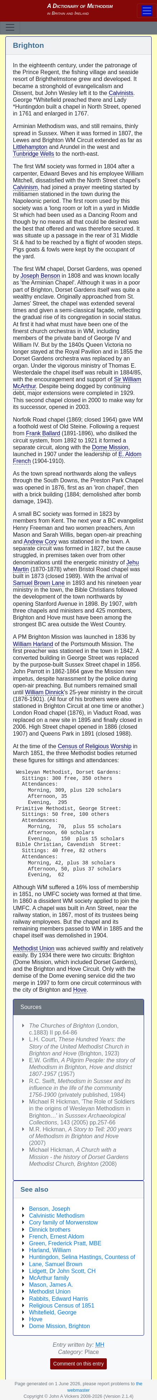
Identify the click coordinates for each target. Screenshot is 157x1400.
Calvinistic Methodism (57, 1216)
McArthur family (49, 1278)
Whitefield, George (53, 1312)
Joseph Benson (40, 276)
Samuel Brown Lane (39, 583)
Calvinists (121, 93)
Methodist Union (33, 948)
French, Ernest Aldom (56, 1236)
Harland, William (50, 1250)
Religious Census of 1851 (61, 1306)
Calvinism (25, 187)
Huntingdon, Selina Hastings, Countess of (82, 1257)
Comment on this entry (78, 1364)
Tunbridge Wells (33, 154)
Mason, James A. (51, 1285)
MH (99, 1345)
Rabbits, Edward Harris (58, 1299)
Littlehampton (30, 147)
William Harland (33, 644)
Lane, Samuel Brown (55, 1264)
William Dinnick (44, 692)
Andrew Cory (40, 541)
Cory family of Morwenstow (63, 1222)
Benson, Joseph (49, 1209)
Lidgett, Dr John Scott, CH (62, 1271)
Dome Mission (110, 447)
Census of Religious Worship (94, 746)
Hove (79, 990)
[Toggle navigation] (10, 27)
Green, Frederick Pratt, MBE (65, 1243)
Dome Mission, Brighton (59, 1326)
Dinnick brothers (50, 1230)
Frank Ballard (43, 433)
